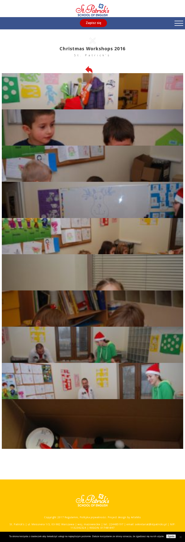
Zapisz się (93, 23)
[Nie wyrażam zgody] (180, 537)
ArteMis (136, 517)
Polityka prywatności (92, 517)
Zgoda (171, 536)
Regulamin (71, 517)
